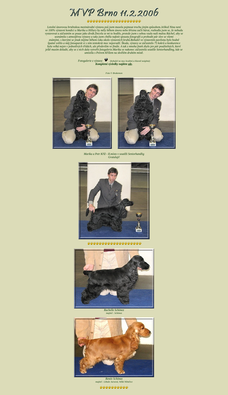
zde (130, 63)
